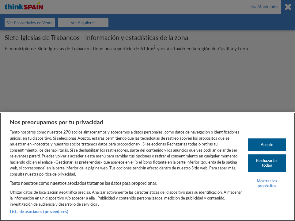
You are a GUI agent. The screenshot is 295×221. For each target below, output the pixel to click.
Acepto (267, 144)
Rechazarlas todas (267, 163)
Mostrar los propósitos (267, 183)
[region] (147, 166)
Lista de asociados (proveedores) (39, 211)
